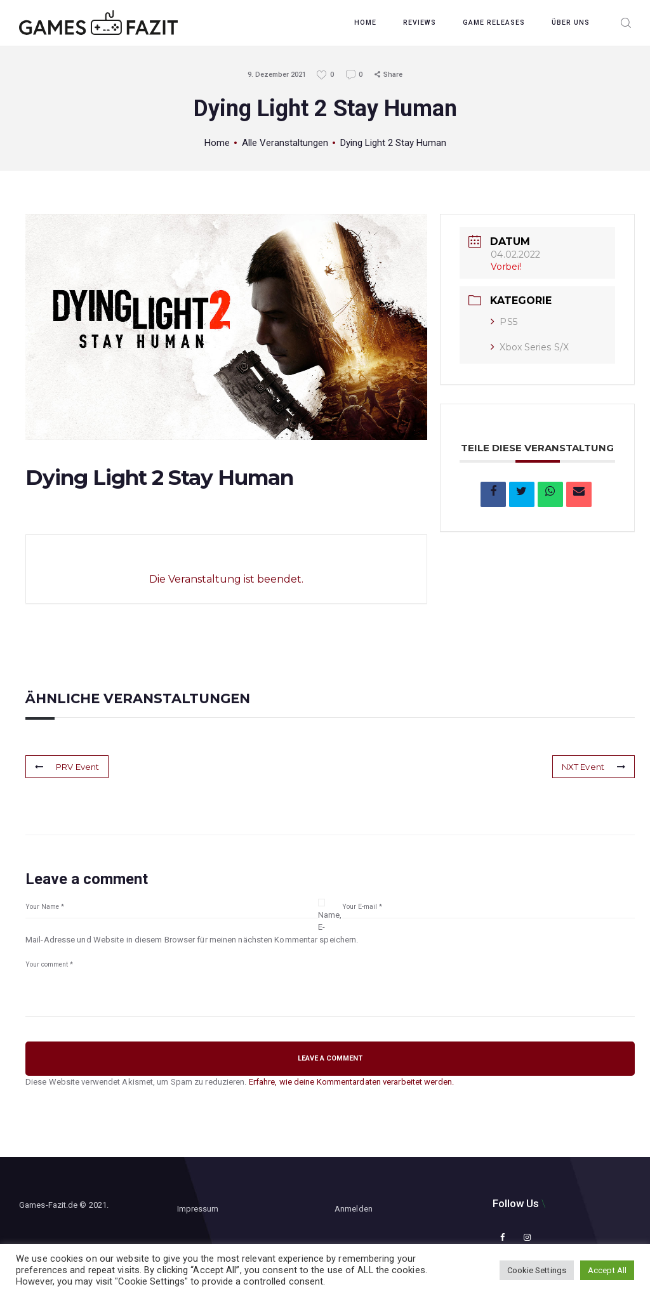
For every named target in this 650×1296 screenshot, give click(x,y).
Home (217, 143)
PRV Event (67, 767)
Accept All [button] (607, 1270)
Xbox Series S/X (530, 347)
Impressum (198, 1208)
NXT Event (593, 767)
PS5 (504, 321)
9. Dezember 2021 (277, 74)
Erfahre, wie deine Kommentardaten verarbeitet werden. (351, 1082)
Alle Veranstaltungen (285, 143)
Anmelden (354, 1208)
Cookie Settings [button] (537, 1270)
